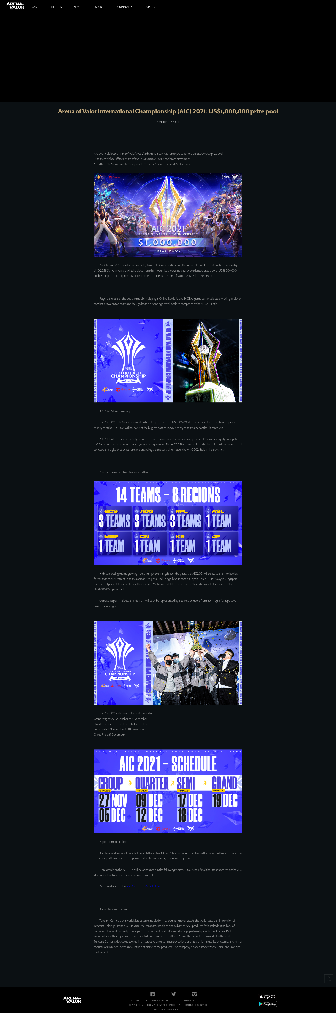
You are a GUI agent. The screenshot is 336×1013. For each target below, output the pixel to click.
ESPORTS (99, 7)
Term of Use (160, 1000)
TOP (328, 978)
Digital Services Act (168, 1009)
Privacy (189, 1000)
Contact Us (139, 1000)
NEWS (77, 7)
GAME (35, 7)
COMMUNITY (125, 7)
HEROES (56, 7)
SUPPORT (151, 7)
